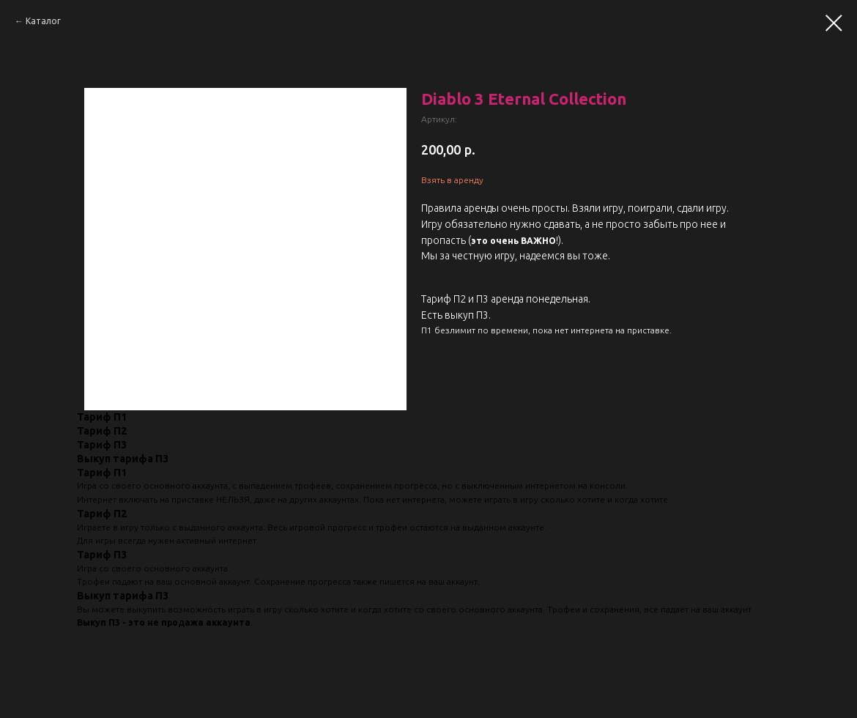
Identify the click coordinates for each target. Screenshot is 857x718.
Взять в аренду (452, 180)
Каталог (43, 21)
